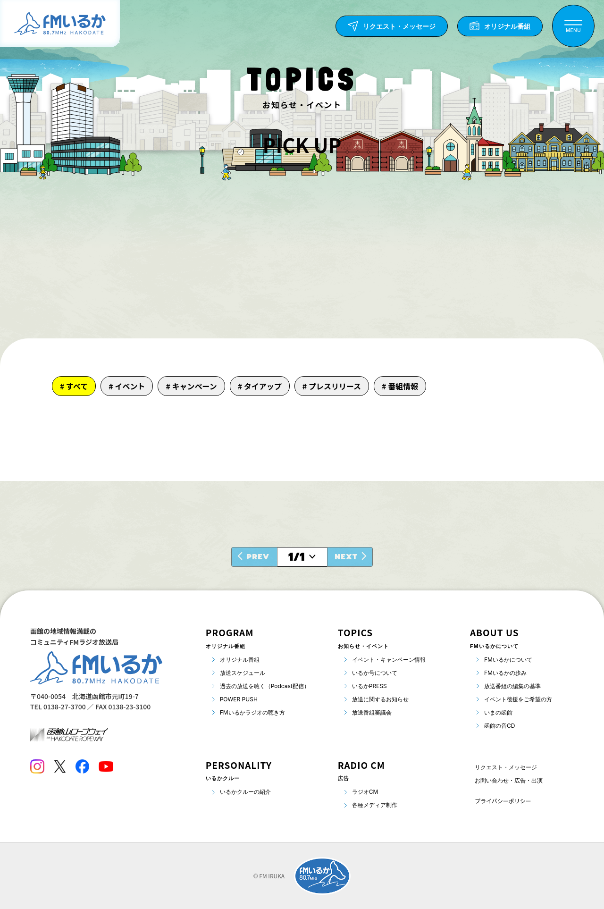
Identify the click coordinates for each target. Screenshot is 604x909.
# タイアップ (260, 386)
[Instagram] (37, 766)
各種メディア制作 (374, 804)
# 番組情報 (400, 386)
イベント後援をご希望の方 (518, 699)
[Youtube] (106, 766)
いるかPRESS (369, 686)
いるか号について (374, 672)
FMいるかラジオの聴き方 (252, 712)
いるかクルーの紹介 (245, 791)
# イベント (127, 386)
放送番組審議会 (372, 712)
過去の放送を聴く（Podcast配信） (265, 686)
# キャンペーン (191, 386)
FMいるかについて (508, 659)
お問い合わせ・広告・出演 (509, 780)
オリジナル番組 (240, 659)
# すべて (74, 386)
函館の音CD (499, 725)
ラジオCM (365, 791)
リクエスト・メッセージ (506, 767)
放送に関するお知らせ (380, 699)
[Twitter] (60, 766)
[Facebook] (82, 766)
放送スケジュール (242, 672)
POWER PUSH (239, 699)
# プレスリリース (331, 386)
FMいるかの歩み (505, 672)
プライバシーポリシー (503, 801)
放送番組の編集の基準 (512, 686)
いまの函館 (498, 712)
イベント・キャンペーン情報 (389, 659)
